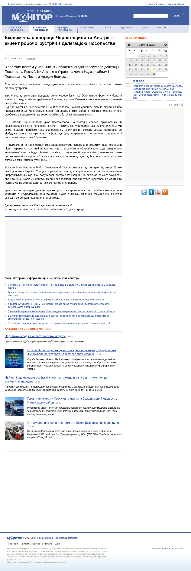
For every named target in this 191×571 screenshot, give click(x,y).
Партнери (36, 544)
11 (160, 60)
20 (130, 69)
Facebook (68, 4)
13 (130, 65)
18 (160, 65)
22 (142, 69)
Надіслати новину (156, 4)
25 (160, 69)
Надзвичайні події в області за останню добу (35, 336)
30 (148, 74)
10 (154, 60)
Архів (57, 544)
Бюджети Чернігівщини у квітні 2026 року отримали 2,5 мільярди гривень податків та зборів (56, 299)
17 (154, 65)
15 (142, 65)
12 (166, 60)
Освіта (107, 27)
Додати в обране (176, 4)
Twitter (60, 4)
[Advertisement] (60, 247)
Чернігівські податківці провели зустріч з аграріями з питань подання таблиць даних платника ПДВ (60, 323)
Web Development (161, 548)
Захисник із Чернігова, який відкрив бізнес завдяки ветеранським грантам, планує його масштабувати (61, 311)
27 (130, 74)
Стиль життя (87, 27)
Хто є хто (162, 27)
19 (166, 65)
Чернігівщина (16, 28)
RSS (54, 4)
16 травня (138, 80)
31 (154, 74)
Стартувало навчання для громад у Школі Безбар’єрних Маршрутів (73, 422)
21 (136, 69)
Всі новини (174, 104)
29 (142, 74)
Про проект (12, 544)
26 (166, 69)
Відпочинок (126, 27)
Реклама (25, 544)
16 (148, 65)
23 (148, 69)
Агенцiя (31, 58)
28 (136, 74)
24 (154, 69)
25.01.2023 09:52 (14, 58)
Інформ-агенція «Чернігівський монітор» (33, 15)
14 (136, 65)
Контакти (48, 544)
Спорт (145, 27)
